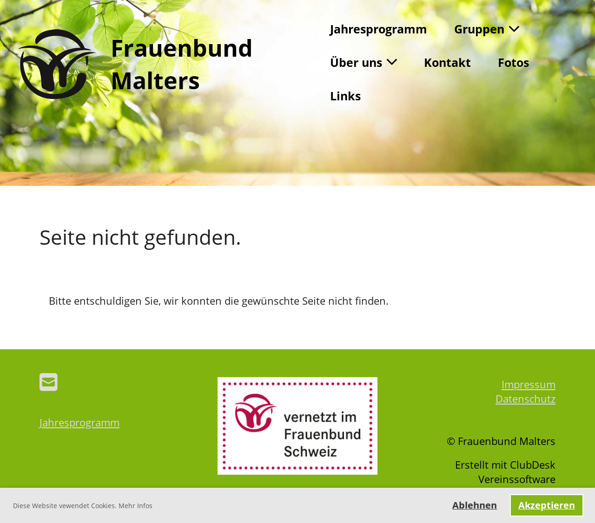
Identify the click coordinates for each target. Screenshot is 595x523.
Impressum (528, 384)
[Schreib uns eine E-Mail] (49, 382)
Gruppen (486, 29)
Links (345, 96)
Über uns (363, 62)
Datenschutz (525, 398)
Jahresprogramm (378, 29)
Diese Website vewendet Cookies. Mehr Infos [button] (82, 505)
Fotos (513, 62)
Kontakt (447, 62)
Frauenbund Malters (182, 64)
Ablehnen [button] (474, 505)
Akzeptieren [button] (546, 505)
